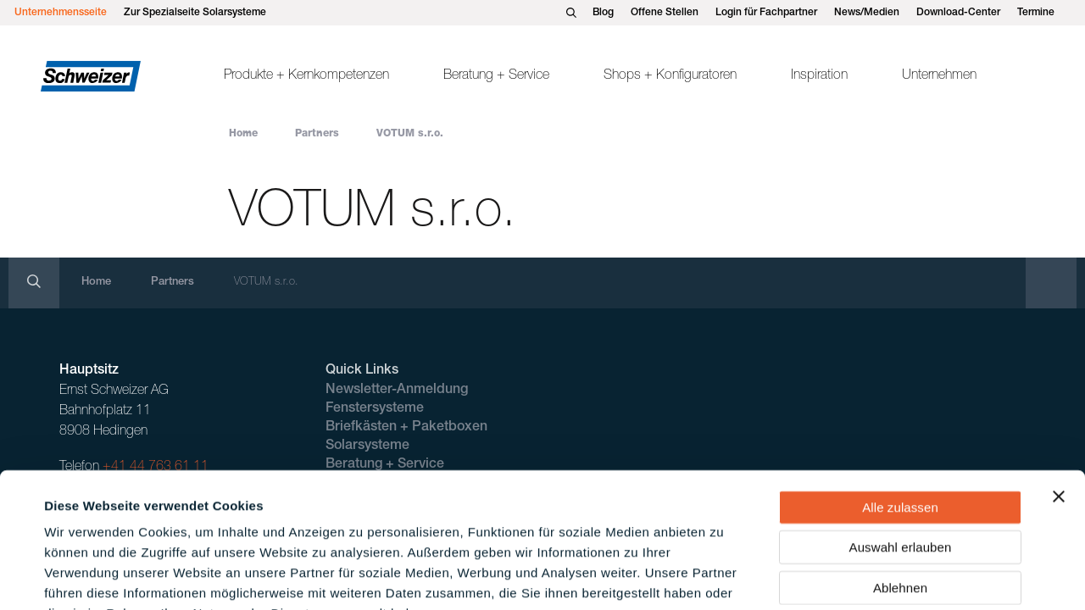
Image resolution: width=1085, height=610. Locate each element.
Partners (317, 134)
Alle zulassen (900, 402)
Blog (603, 13)
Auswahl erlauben (900, 442)
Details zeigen (723, 576)
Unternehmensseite (60, 13)
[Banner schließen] (1059, 391)
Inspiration (819, 76)
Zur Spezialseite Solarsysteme (195, 13)
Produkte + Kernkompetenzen (306, 76)
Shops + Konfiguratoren (670, 76)
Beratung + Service (496, 76)
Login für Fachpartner (766, 13)
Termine (1035, 13)
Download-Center (958, 13)
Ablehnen (900, 482)
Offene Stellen (664, 13)
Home (243, 134)
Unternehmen (939, 76)
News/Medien (866, 13)
